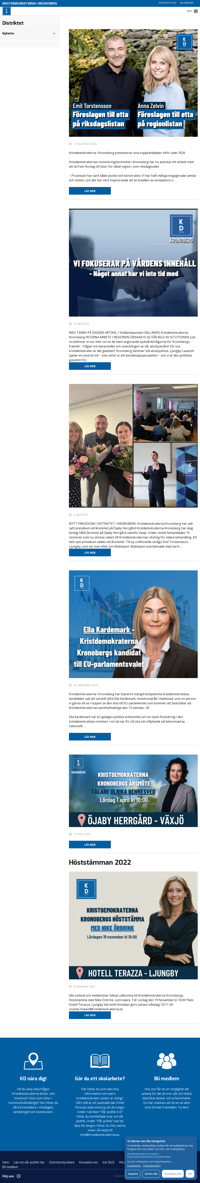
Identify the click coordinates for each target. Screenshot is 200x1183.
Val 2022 (108, 1162)
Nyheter (8, 33)
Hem (5, 1162)
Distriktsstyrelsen (61, 1162)
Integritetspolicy (152, 1165)
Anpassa (133, 1173)
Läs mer (90, 191)
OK (190, 1173)
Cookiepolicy (134, 1165)
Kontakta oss (167, 2)
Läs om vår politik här (29, 1162)
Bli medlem (186, 2)
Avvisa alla (151, 1173)
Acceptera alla (172, 1173)
